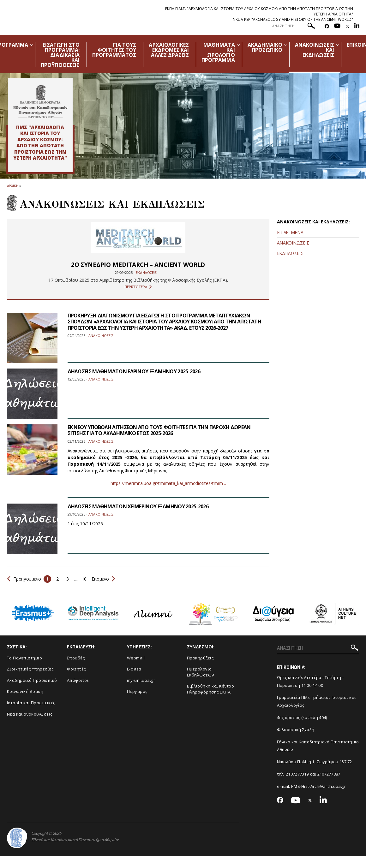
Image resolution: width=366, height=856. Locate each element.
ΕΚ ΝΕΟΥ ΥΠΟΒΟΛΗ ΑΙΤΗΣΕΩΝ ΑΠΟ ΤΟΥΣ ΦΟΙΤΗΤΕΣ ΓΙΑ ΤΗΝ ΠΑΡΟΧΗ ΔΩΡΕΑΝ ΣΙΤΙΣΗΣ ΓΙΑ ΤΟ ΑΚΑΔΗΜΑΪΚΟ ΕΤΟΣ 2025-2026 (159, 430)
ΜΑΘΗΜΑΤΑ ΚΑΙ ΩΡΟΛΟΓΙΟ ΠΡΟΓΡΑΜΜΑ (218, 52)
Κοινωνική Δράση (25, 691)
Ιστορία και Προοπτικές (31, 702)
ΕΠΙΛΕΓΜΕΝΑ (290, 232)
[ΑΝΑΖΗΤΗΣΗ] (294, 25)
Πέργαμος (137, 691)
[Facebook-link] (327, 26)
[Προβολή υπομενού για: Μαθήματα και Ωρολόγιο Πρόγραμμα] (238, 45)
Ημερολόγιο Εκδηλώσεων (200, 672)
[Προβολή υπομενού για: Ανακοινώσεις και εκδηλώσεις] (337, 45)
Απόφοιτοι (78, 680)
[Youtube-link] (337, 26)
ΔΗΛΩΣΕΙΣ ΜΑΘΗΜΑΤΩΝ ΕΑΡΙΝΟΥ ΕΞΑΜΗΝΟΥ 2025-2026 (134, 371)
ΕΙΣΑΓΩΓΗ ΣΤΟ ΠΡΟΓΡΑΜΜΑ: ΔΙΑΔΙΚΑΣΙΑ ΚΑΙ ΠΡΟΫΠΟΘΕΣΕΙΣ (60, 54)
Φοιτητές (76, 669)
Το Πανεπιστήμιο (24, 658)
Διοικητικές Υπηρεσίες (30, 669)
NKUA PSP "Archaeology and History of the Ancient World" (293, 19)
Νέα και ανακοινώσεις (29, 714)
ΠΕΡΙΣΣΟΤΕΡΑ (138, 287)
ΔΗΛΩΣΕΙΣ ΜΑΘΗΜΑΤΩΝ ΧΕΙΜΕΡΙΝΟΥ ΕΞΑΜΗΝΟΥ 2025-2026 (138, 506)
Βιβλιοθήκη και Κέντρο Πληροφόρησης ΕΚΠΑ (210, 689)
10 (84, 579)
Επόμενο (102, 579)
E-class (134, 669)
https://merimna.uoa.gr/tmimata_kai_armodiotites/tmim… (168, 483)
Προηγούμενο (24, 579)
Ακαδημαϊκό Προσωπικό (32, 680)
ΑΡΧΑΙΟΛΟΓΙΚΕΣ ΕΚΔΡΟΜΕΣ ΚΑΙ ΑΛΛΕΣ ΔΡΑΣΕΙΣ (169, 49)
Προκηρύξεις (200, 658)
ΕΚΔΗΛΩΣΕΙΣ (290, 253)
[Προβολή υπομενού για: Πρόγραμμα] (31, 45)
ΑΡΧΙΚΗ (13, 185)
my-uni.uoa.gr (141, 680)
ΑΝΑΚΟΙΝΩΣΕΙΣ (293, 243)
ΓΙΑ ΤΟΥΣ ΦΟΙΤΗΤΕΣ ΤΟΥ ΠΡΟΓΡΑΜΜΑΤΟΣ (114, 49)
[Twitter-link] (347, 26)
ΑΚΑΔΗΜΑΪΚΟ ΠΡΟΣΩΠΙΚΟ (265, 47)
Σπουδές (76, 658)
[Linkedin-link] (356, 26)
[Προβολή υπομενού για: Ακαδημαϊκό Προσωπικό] (285, 45)
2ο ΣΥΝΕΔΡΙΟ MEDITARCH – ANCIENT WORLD (138, 265)
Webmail (136, 658)
